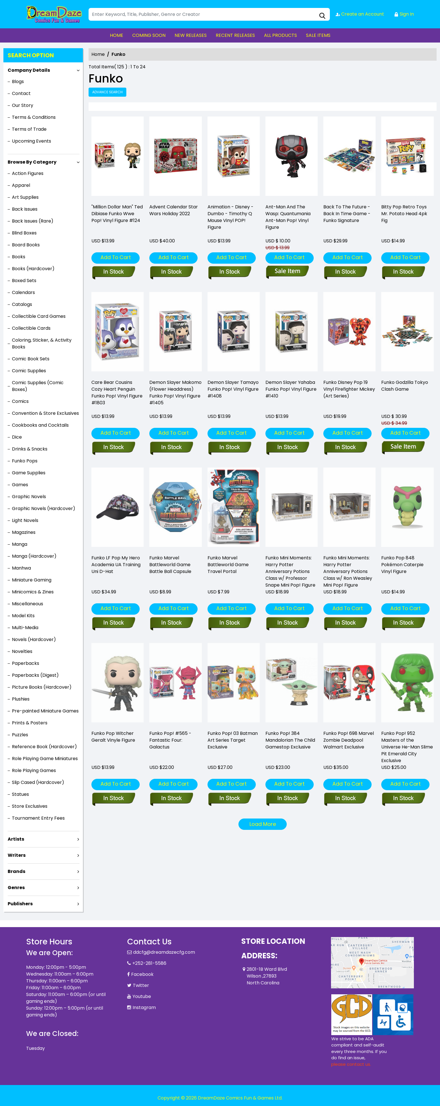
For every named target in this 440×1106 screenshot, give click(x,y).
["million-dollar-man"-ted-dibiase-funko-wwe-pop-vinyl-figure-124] (117, 158)
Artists (16, 839)
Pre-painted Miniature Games (45, 711)
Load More (263, 824)
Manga (19, 544)
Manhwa (21, 568)
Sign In (404, 14)
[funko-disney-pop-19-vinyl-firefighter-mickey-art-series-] (345, 447)
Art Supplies (25, 197)
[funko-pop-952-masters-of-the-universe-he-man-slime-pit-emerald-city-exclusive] (403, 798)
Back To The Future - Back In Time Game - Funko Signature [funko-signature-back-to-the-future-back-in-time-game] (346, 214)
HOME (116, 35)
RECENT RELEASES (235, 35)
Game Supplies (28, 473)
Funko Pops (24, 461)
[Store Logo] (54, 14)
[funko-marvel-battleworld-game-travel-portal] (230, 623)
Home (98, 54)
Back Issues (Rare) (32, 221)
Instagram (144, 1007)
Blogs (18, 81)
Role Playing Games (34, 770)
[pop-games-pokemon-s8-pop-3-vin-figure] (403, 623)
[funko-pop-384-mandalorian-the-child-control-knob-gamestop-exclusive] (287, 798)
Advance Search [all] (107, 92)
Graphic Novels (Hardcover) (43, 508)
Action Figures (27, 173)
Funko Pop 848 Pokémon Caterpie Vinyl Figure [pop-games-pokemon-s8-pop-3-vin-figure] (402, 565)
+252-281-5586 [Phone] (149, 963)
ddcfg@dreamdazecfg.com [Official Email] (164, 952)
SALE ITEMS (318, 35)
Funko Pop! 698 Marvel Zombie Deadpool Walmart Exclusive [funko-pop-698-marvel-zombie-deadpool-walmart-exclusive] (348, 740)
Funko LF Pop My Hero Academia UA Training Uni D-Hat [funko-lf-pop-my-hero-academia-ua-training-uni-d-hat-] (116, 565)
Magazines (23, 532)
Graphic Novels (29, 496)
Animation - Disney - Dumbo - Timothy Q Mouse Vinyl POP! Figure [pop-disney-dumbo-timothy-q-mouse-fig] (230, 217)
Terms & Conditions (34, 117)
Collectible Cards (31, 328)
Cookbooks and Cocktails (40, 425)
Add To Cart (115, 257)
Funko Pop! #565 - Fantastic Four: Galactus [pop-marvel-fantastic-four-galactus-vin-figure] (170, 740)
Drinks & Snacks (29, 449)
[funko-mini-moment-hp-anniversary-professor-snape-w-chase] (287, 623)
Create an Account (360, 14)
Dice (17, 437)
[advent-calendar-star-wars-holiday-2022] (175, 158)
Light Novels (25, 520)
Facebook (142, 974)
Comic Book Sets (30, 359)
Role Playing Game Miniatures (45, 758)
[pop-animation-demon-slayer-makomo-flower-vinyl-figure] (171, 447)
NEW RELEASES (191, 35)
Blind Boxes (24, 233)
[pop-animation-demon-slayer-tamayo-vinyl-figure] (230, 447)
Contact (21, 93)
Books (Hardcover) (33, 268)
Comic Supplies (29, 370)
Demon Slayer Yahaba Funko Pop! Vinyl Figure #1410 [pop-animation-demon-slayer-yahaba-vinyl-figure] (291, 389)
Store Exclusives (29, 806)
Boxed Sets (24, 280)
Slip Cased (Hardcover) (38, 782)
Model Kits (23, 615)
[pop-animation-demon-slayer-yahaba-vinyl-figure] (287, 447)
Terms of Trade (29, 129)
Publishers (20, 903)
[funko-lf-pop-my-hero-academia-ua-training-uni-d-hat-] (113, 623)
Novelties (22, 651)
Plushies (21, 699)
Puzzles (20, 734)
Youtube (142, 996)
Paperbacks (25, 663)
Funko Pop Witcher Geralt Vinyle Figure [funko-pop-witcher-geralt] (113, 736)
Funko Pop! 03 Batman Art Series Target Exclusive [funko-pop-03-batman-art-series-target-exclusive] (233, 740)
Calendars (23, 292)
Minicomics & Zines (33, 592)
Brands (16, 871)
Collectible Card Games (39, 316)
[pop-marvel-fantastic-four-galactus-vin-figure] (171, 798)
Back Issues (24, 209)
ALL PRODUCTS (280, 35)
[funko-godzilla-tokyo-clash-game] (403, 447)
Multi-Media (25, 627)
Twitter (141, 985)
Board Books (26, 245)
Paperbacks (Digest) (35, 675)
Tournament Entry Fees (38, 818)
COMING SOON (148, 35)
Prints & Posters (29, 723)
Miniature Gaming (31, 580)
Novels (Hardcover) (34, 639)
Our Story (22, 105)
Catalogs (22, 304)
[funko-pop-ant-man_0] (291, 158)
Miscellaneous (27, 603)
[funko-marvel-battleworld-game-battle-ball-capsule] (171, 623)
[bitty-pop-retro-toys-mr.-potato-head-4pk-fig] (407, 158)
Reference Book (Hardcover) (44, 746)
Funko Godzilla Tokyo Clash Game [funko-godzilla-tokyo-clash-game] (404, 385)
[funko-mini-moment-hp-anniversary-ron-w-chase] (345, 623)
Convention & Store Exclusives (45, 413)
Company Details (29, 70)
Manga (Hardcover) (34, 556)
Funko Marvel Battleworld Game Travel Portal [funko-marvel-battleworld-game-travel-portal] (228, 565)
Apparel (21, 185)
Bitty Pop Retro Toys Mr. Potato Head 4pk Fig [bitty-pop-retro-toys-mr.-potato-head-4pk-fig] (404, 214)
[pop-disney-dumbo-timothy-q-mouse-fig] (234, 158)
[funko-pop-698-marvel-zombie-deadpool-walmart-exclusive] (345, 798)
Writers (17, 855)
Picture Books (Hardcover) (42, 687)
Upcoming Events (31, 141)
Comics (20, 401)
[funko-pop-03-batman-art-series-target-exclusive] (230, 798)
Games (20, 484)
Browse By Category (32, 162)
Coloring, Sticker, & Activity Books (42, 343)
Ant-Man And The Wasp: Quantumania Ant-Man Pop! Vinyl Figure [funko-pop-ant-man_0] (288, 217)
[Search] (209, 14)
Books (18, 256)
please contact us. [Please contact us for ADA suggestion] (351, 1064)
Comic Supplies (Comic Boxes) (38, 386)
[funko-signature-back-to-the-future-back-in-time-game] (349, 158)
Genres (16, 887)
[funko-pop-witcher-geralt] (113, 798)
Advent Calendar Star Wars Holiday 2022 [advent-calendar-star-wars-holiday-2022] (173, 210)
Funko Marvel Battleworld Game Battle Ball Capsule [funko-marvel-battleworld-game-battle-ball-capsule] (170, 565)
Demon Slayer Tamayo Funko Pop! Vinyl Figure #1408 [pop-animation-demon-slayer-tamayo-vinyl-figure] (233, 389)
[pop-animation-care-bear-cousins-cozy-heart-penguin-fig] (113, 447)
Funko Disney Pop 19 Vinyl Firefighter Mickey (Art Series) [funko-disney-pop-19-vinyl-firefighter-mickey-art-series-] (349, 389)
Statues (20, 794)
